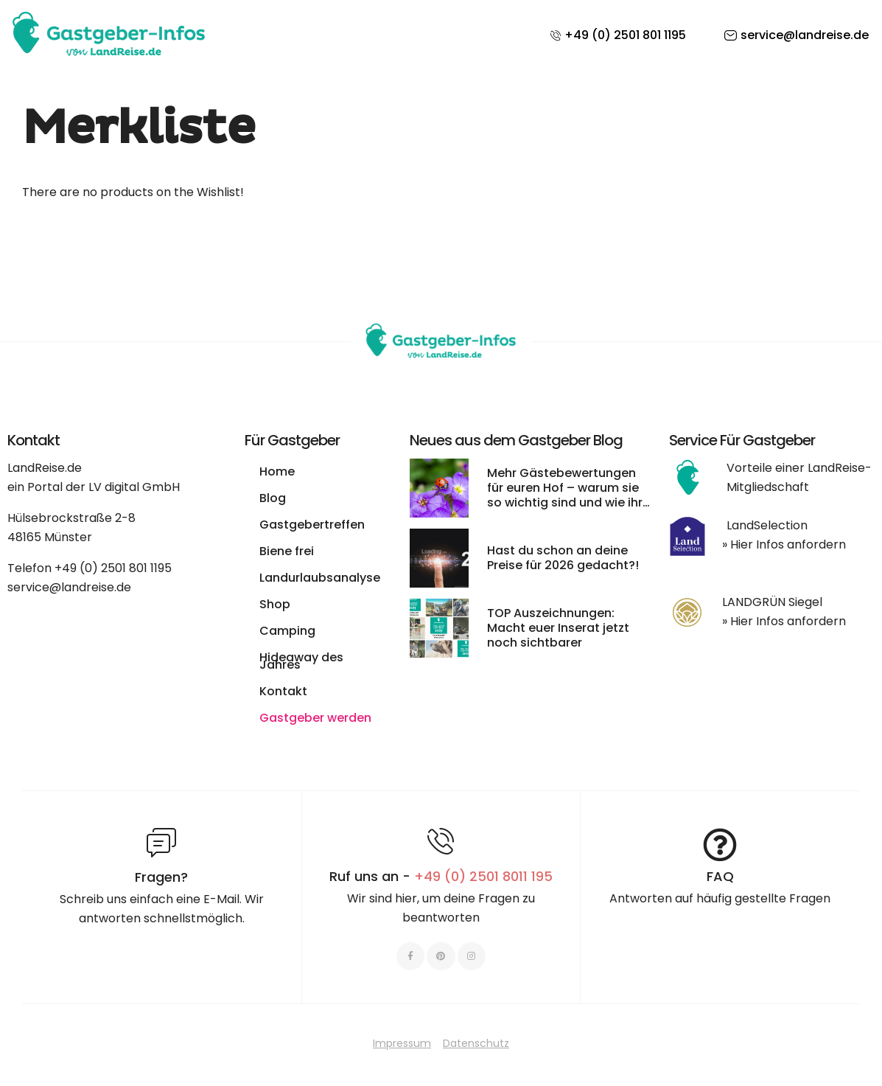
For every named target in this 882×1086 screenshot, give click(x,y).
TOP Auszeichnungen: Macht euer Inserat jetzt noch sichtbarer (558, 628)
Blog (272, 498)
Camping (287, 630)
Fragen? (161, 877)
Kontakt (283, 691)
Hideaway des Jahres (301, 661)
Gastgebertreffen (312, 524)
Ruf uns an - (441, 876)
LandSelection (767, 525)
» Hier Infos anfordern (784, 544)
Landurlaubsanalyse (319, 577)
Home (277, 471)
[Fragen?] (161, 842)
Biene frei (286, 551)
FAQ (720, 876)
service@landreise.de (69, 587)
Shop (274, 604)
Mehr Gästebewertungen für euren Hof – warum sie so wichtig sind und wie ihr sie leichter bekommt (565, 495)
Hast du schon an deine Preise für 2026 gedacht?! (563, 558)
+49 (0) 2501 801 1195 (113, 568)
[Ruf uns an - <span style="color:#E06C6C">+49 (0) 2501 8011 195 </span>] (440, 841)
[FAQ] (720, 845)
